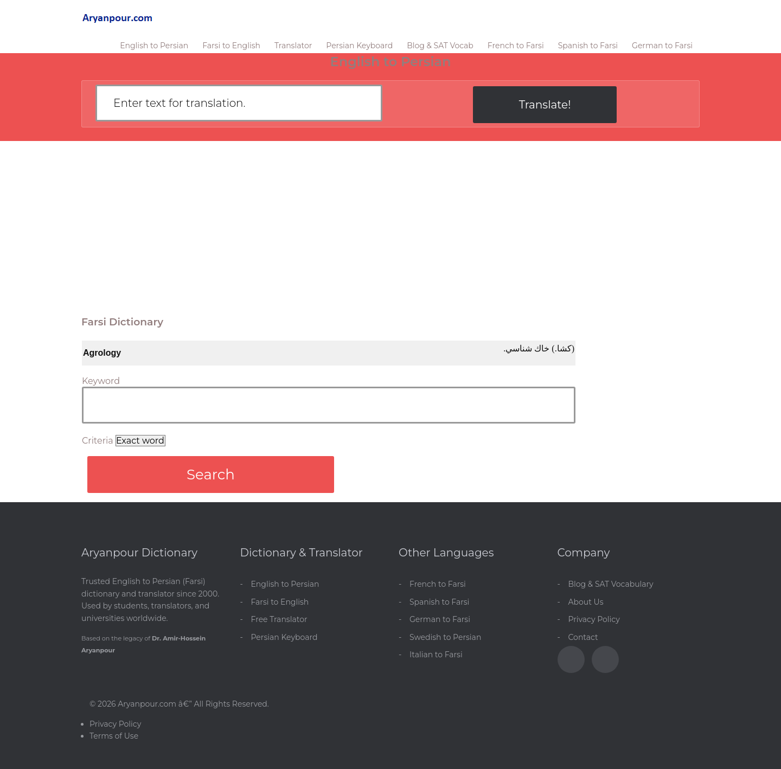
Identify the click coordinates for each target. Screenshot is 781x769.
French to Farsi (516, 45)
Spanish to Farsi (588, 45)
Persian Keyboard (359, 45)
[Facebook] (571, 659)
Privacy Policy (594, 619)
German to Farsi (662, 45)
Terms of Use (113, 736)
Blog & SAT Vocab (440, 45)
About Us (586, 602)
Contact (583, 637)
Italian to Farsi (436, 654)
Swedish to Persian (445, 637)
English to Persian (154, 45)
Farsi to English (231, 45)
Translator (293, 45)
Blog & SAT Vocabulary (611, 584)
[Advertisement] (390, 222)
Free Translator (279, 619)
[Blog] (605, 659)
